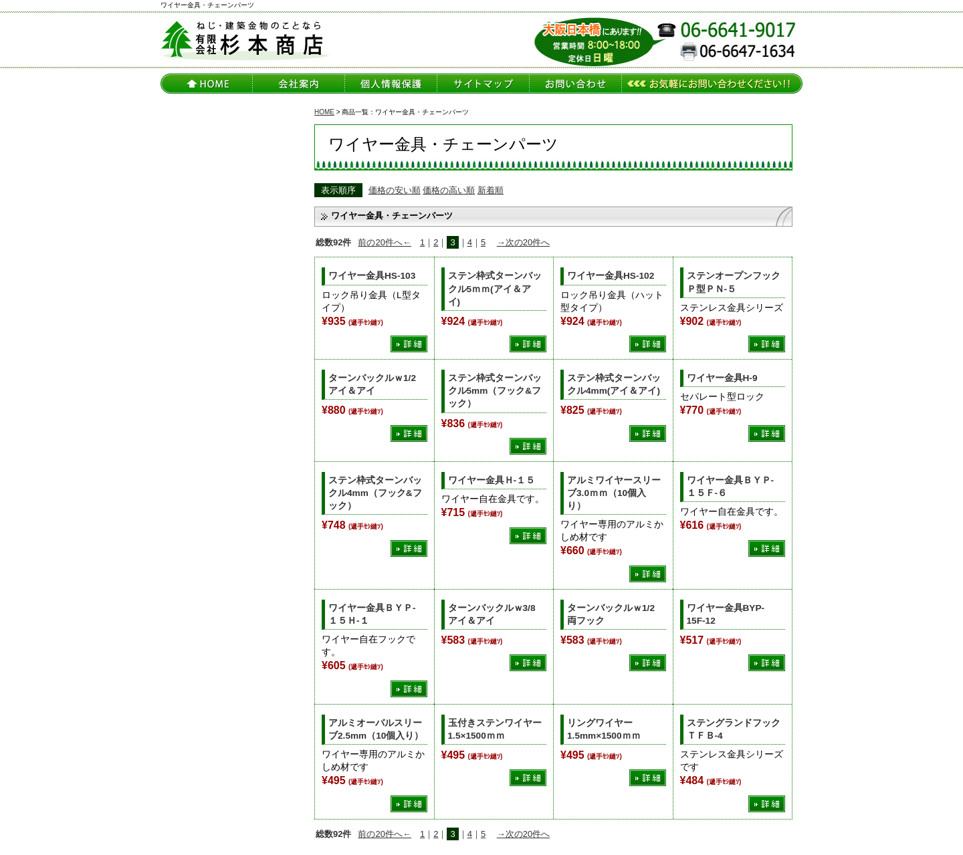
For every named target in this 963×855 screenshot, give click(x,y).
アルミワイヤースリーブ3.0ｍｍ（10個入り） (614, 493)
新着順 (490, 190)
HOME (324, 112)
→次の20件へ (523, 242)
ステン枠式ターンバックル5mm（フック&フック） (495, 390)
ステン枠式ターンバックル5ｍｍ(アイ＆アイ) (495, 288)
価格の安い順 (394, 190)
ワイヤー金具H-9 (722, 378)
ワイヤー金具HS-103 (371, 276)
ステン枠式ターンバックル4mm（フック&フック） (375, 493)
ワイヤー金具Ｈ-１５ (492, 480)
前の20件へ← (384, 242)
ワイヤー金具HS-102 (610, 276)
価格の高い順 (449, 190)
